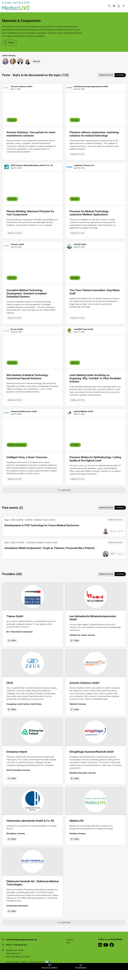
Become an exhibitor (49, 966)
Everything (120, 75)
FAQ (68, 942)
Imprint (24, 962)
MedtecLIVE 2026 (106, 75)
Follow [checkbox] (12, 640)
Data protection (37, 962)
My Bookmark (80, 966)
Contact (69, 939)
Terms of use (12, 962)
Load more (64, 490)
